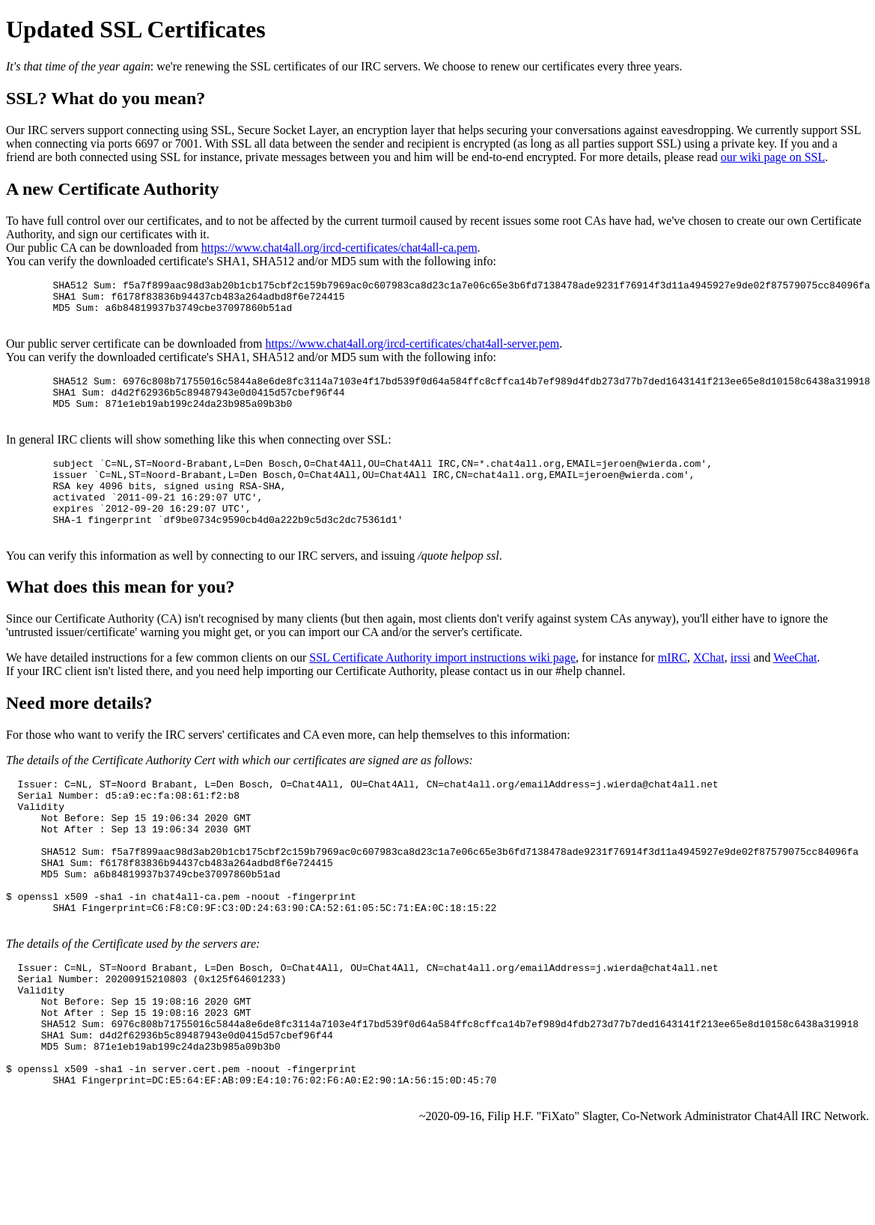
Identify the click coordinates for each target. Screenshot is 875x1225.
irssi (741, 691)
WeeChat (795, 691)
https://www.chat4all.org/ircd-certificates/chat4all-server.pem (413, 352)
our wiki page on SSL (773, 157)
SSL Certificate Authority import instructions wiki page (442, 691)
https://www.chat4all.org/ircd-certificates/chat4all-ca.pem (339, 247)
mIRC (672, 691)
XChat (709, 691)
